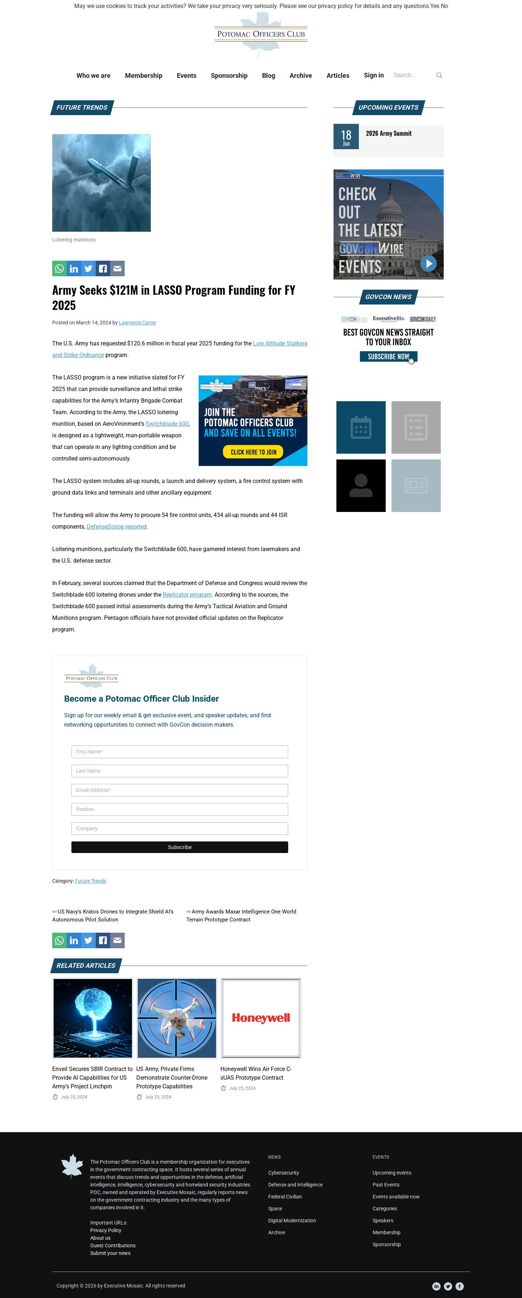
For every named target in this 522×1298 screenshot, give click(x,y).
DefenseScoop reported (116, 526)
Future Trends (90, 881)
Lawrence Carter (137, 322)
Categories (385, 1208)
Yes (434, 6)
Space (275, 1208)
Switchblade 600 (167, 423)
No (444, 6)
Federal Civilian (285, 1197)
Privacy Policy (105, 1230)
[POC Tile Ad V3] (253, 420)
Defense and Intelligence (295, 1185)
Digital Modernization (292, 1220)
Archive (301, 75)
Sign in (374, 75)
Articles (338, 75)
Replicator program (187, 594)
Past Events (386, 1185)
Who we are (93, 75)
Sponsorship (229, 75)
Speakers (383, 1220)
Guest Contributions (113, 1245)
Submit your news (110, 1253)
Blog (268, 75)
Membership (143, 75)
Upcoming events (392, 1173)
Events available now (396, 1197)
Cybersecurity (283, 1173)
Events (186, 75)
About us (100, 1238)
